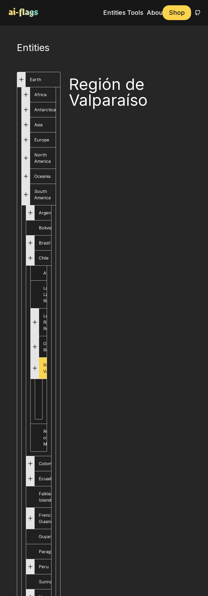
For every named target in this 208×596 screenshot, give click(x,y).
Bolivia (45, 227)
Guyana (45, 536)
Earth (35, 79)
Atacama (45, 273)
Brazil (44, 243)
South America (42, 194)
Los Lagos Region (45, 294)
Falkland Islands (45, 497)
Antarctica (45, 109)
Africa (40, 94)
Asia (38, 124)
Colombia (48, 463)
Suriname (45, 581)
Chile (44, 258)
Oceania (42, 176)
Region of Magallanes (45, 438)
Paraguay (45, 551)
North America (42, 158)
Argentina (49, 212)
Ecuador (47, 478)
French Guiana (46, 518)
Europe (41, 139)
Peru (44, 566)
